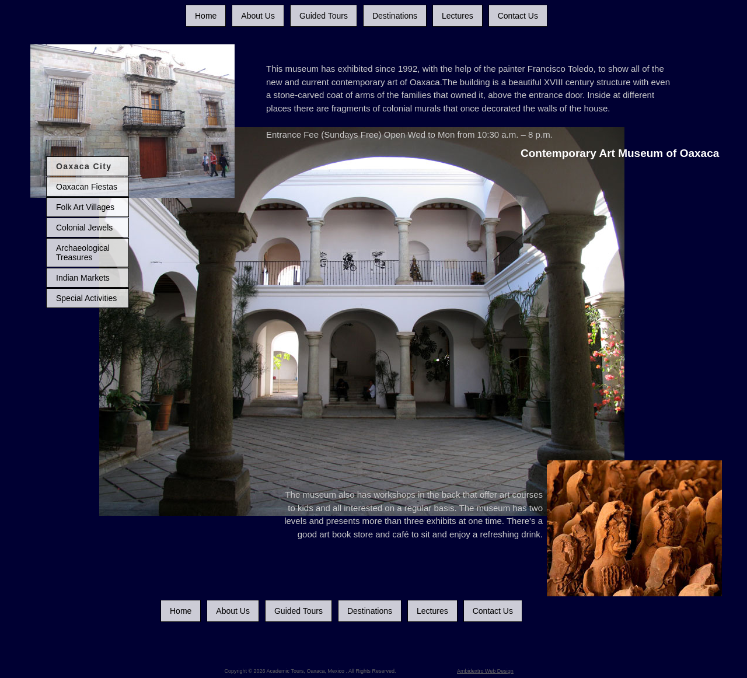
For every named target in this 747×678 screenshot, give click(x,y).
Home (206, 15)
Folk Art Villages (85, 207)
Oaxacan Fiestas (86, 186)
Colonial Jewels (84, 227)
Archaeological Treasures (83, 252)
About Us (258, 15)
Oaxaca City (84, 166)
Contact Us (518, 15)
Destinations (394, 15)
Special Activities (86, 298)
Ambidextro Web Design (485, 671)
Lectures (457, 15)
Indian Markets (83, 277)
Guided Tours (323, 15)
